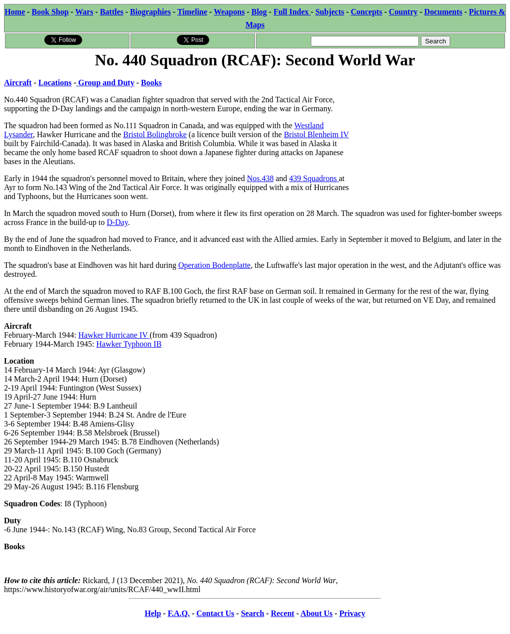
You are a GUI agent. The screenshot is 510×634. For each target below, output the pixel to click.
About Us (316, 613)
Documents (443, 11)
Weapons (229, 11)
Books (151, 82)
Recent (282, 613)
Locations (55, 82)
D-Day (117, 222)
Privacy (352, 613)
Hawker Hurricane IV (113, 335)
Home (14, 11)
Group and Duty (105, 82)
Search (252, 613)
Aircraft (18, 82)
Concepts (366, 11)
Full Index (292, 11)
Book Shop (50, 11)
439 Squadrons (314, 178)
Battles (112, 11)
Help (152, 613)
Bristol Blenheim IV (316, 134)
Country (403, 11)
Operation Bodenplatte (214, 265)
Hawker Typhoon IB (128, 344)
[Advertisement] (431, 133)
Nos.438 (260, 178)
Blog (259, 11)
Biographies (150, 11)
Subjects (329, 11)
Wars (84, 11)
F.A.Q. (179, 613)
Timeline (192, 11)
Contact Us (215, 613)
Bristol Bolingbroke (155, 134)
